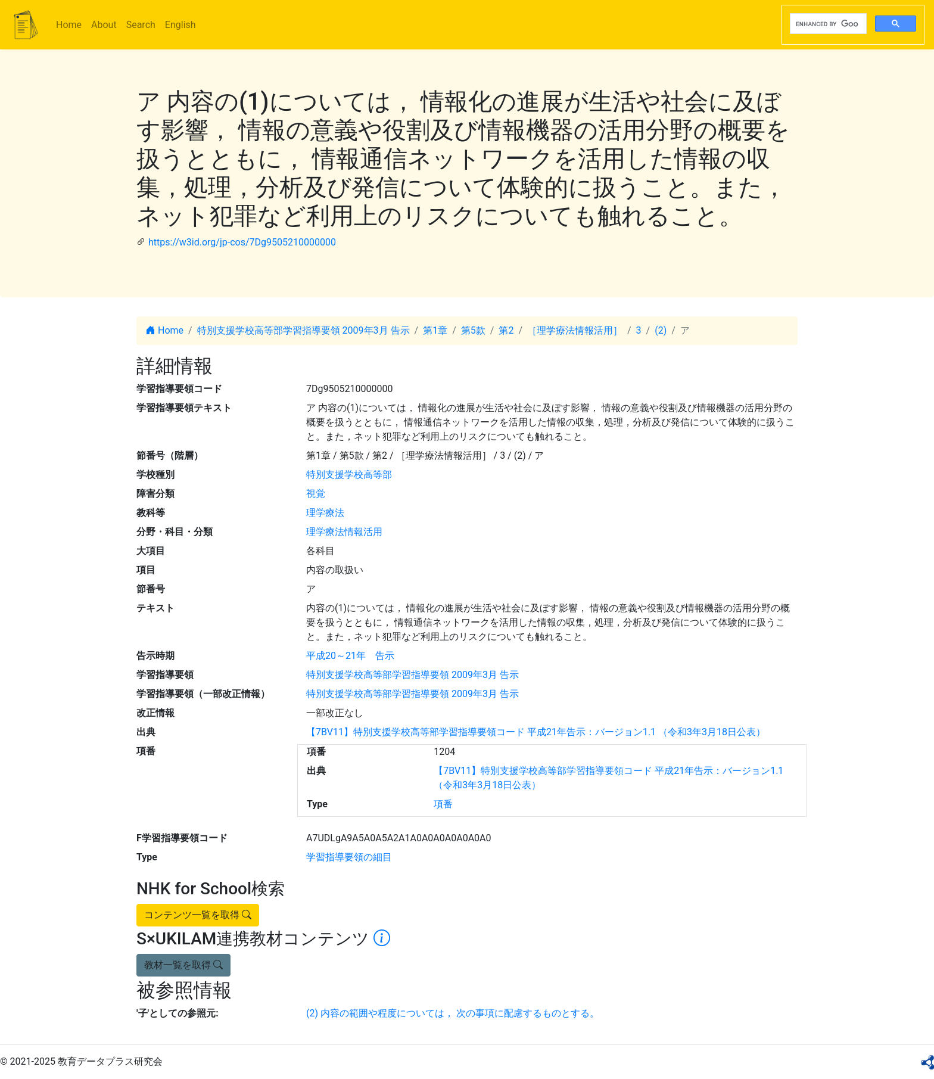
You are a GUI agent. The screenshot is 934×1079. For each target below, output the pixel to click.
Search (140, 24)
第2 (506, 330)
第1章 (435, 330)
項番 (443, 804)
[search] (827, 24)
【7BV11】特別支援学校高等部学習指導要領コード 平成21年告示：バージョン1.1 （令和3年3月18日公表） (535, 732)
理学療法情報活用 (344, 531)
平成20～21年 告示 (350, 655)
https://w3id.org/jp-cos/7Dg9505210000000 (242, 242)
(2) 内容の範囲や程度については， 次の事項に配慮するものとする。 (452, 1013)
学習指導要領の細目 (349, 857)
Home (69, 24)
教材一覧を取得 (183, 965)
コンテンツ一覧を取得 (197, 915)
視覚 (315, 493)
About (104, 24)
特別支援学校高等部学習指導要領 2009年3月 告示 (303, 330)
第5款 (473, 330)
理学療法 (325, 512)
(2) (661, 330)
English (180, 24)
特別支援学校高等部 (349, 474)
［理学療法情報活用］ (574, 330)
